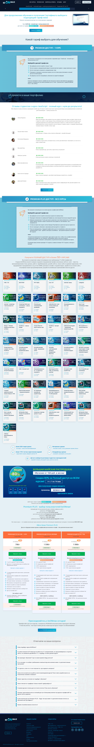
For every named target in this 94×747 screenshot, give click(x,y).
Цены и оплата (29, 730)
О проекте (28, 723)
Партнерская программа (31, 740)
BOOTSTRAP (21, 282)
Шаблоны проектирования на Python (8, 435)
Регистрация (86, 2)
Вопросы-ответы (50, 2)
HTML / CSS (6, 282)
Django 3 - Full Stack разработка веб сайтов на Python (9, 327)
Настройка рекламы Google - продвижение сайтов (39, 349)
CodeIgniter (81, 282)
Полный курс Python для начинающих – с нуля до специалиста (24, 306)
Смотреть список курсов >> (17, 568)
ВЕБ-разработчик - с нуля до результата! (57, 725)
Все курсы (33, 2)
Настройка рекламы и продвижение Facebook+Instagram (68, 349)
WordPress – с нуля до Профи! (54, 738)
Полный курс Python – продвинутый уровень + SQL (69, 392)
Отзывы (59, 2)
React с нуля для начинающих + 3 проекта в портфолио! (9, 414)
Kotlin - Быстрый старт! (24, 369)
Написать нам (77, 723)
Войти (78, 2)
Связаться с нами (30, 725)
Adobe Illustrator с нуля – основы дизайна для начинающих (54, 306)
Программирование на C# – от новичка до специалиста (39, 370)
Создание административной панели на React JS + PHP (9, 392)
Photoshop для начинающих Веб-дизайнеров (38, 306)
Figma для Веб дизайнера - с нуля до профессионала (84, 392)
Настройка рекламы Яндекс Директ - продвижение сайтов (24, 349)
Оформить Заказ (17, 553)
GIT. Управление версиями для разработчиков (37, 392)
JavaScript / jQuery (68, 282)
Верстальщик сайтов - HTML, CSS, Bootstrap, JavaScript (54, 370)
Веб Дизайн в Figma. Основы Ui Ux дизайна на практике (24, 414)
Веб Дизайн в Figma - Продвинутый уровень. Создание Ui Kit (84, 414)
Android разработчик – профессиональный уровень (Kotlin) (69, 414)
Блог (64, 2)
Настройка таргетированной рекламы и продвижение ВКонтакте (53, 350)
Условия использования (31, 728)
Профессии (40, 2)
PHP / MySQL (36, 282)
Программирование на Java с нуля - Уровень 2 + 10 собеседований (54, 392)
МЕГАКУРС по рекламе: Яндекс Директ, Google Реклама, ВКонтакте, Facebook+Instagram (56, 742)
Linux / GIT (51, 282)
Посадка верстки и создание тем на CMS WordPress (9, 349)
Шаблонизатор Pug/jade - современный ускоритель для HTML (69, 327)
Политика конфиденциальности (33, 727)
